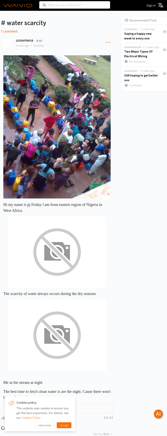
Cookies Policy (31, 418)
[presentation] (130, 29)
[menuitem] (151, 5)
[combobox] (74, 3)
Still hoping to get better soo (141, 77)
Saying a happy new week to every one (138, 36)
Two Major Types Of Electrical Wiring (138, 53)
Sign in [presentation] (151, 5)
